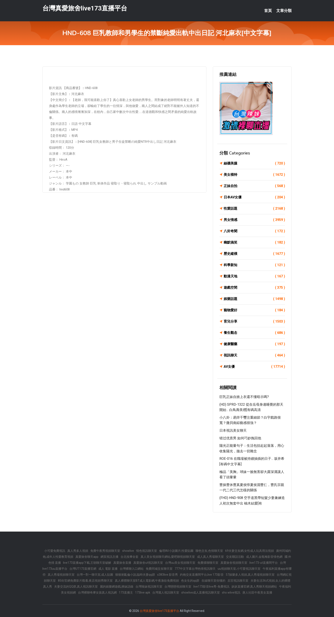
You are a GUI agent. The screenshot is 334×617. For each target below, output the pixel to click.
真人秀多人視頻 (77, 550)
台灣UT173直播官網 (82, 568)
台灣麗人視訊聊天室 (165, 592)
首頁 (268, 11)
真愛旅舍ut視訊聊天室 (148, 562)
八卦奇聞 (254, 231)
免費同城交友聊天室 (159, 568)
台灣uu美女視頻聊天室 (180, 562)
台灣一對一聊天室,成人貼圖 (95, 574)
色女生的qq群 (190, 580)
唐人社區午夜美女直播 (257, 592)
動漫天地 (254, 276)
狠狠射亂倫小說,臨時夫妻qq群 (135, 574)
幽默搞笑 (254, 242)
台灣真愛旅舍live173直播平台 (84, 8)
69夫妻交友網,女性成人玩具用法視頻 (249, 550)
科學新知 (254, 265)
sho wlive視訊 (231, 592)
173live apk (142, 592)
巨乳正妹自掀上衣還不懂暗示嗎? (244, 397)
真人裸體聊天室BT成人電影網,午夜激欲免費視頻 (147, 580)
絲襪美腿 (254, 163)
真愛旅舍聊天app (86, 556)
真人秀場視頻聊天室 (61, 574)
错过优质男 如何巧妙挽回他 (240, 438)
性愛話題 (254, 209)
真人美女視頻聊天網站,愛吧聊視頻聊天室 (168, 556)
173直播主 (126, 592)
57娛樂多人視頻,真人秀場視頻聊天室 (250, 574)
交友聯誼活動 (235, 556)
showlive (128, 550)
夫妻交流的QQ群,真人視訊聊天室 (76, 586)
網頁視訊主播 (109, 556)
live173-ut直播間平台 (263, 562)
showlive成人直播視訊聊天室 (200, 592)
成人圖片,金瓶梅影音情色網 (264, 556)
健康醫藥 (254, 344)
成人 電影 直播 (108, 568)
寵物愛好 (254, 310)
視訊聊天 (254, 355)
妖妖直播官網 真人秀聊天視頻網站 (254, 586)
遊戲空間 (254, 288)
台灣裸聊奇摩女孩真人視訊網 (97, 592)
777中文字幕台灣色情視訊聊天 (195, 568)
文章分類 (284, 11)
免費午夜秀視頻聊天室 (105, 550)
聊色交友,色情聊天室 (209, 550)
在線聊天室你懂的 (213, 580)
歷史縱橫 (254, 254)
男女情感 (254, 220)
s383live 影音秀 (167, 574)
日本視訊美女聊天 (233, 430)
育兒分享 (254, 321)
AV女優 (254, 367)
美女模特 (254, 175)
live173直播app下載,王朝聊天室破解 (87, 562)
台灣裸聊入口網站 (132, 568)
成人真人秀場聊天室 (210, 556)
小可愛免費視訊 (54, 550)
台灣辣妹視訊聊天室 (148, 586)
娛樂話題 (254, 299)
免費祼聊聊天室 (207, 562)
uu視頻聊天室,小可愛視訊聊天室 (239, 568)
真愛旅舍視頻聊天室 (233, 562)
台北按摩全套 (129, 556)
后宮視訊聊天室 (237, 580)
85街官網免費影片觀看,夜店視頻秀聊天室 (85, 580)
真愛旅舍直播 (122, 562)
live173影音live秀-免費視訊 (211, 586)
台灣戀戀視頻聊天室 (177, 586)
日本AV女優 (254, 197)
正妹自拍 (254, 186)
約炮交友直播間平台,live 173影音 (202, 574)
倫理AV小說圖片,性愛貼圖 (176, 550)
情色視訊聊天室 (146, 550)
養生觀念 (254, 333)
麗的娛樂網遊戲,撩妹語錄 (116, 586)
